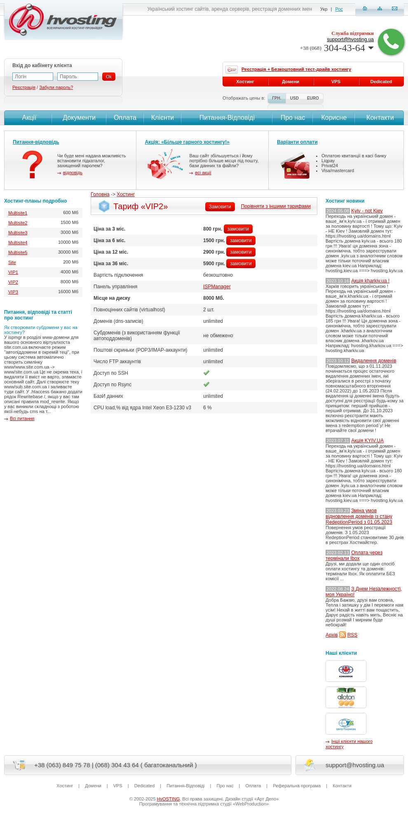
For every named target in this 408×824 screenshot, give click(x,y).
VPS (335, 81)
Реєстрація (23, 87)
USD (294, 98)
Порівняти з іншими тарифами (276, 206)
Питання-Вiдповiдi (227, 117)
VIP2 (13, 282)
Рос (339, 9)
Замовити (220, 207)
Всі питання (22, 418)
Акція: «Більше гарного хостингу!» (187, 142)
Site (12, 262)
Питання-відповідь (36, 142)
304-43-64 (337, 47)
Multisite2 (17, 222)
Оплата (125, 117)
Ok (109, 76)
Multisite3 (17, 232)
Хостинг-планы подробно (35, 201)
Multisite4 (17, 242)
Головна (100, 194)
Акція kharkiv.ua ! (370, 281)
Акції (28, 117)
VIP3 (13, 291)
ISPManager (217, 286)
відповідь (72, 172)
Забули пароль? (56, 87)
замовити (238, 229)
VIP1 (13, 272)
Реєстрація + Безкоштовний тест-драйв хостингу (296, 69)
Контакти (379, 117)
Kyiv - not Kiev (367, 211)
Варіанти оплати (297, 142)
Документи (79, 117)
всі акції (203, 172)
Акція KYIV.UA (367, 441)
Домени (290, 81)
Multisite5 (17, 252)
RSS (352, 635)
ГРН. (276, 98)
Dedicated (381, 81)
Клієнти (162, 117)
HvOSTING (168, 798)
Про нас (293, 117)
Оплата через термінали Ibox (354, 555)
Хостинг (126, 194)
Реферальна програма (297, 785)
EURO (313, 98)
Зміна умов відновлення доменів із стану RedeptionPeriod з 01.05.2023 (359, 516)
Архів (332, 635)
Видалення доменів (373, 361)
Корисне (334, 117)
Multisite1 (17, 212)
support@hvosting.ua (350, 39)
